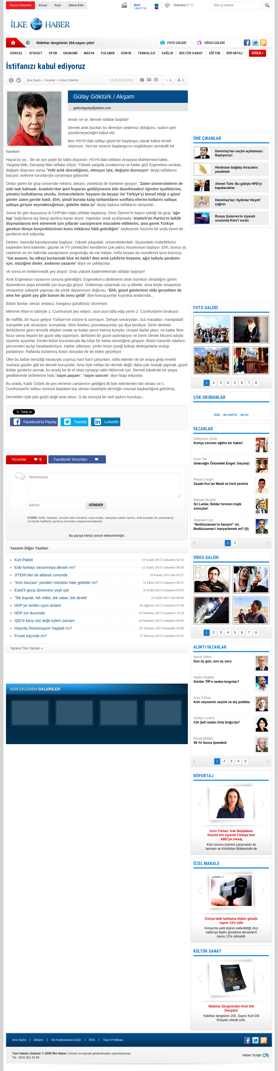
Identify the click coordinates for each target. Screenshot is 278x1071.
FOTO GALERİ (205, 307)
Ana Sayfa (19, 1039)
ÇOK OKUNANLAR (209, 397)
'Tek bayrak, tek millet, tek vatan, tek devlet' (50, 598)
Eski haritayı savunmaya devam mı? (44, 567)
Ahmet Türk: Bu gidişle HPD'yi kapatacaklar (238, 186)
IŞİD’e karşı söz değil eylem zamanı (44, 620)
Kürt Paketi (23, 560)
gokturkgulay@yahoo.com (92, 108)
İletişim (38, 1039)
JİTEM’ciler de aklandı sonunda (40, 575)
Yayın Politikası (113, 1039)
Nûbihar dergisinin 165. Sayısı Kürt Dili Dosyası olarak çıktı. (231, 1013)
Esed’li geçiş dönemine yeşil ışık (41, 590)
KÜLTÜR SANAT (207, 951)
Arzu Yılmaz (223, 700)
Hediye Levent (223, 720)
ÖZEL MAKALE (206, 863)
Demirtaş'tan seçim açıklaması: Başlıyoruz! (239, 153)
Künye (43, 5)
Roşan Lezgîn (223, 482)
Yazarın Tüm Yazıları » (26, 648)
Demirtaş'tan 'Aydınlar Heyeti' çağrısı (238, 202)
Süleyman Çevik (223, 441)
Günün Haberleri (20, 5)
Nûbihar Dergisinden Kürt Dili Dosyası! (69, 43)
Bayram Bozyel (223, 504)
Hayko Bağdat (223, 679)
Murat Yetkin (223, 659)
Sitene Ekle (76, 5)
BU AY (245, 414)
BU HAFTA (230, 414)
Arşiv (58, 5)
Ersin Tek (223, 461)
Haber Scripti (251, 1055)
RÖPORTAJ (203, 775)
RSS (92, 1039)
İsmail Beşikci (223, 741)
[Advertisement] (173, 24)
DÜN (217, 414)
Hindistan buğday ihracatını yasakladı (236, 169)
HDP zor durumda (29, 613)
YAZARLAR (203, 428)
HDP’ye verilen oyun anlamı (37, 605)
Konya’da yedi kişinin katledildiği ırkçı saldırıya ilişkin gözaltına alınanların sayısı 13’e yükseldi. (231, 927)
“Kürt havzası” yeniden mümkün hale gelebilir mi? (56, 582)
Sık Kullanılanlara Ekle (66, 1039)
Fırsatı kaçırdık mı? (30, 636)
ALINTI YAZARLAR (209, 647)
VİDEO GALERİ (206, 557)
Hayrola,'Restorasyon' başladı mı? (43, 628)
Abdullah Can (223, 524)
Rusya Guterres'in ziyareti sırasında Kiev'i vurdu (235, 218)
